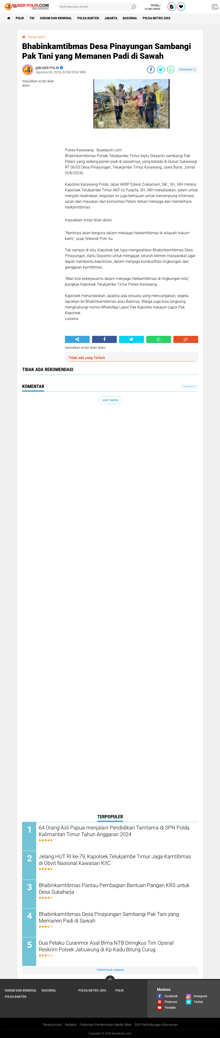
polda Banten (88, 18)
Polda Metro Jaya (156, 18)
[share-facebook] (151, 69)
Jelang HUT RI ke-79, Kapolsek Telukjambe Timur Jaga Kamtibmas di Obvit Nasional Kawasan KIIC (115, 860)
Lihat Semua (110, 400)
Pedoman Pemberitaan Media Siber (106, 1025)
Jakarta (110, 18)
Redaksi (71, 1025)
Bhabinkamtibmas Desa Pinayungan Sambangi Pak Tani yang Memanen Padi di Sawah (109, 917)
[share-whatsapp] (171, 69)
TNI (31, 18)
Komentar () (187, 69)
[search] (97, 6)
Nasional (130, 18)
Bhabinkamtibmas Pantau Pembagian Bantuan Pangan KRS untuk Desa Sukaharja (114, 888)
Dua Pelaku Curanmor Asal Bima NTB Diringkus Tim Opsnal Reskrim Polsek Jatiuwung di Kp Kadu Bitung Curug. (106, 946)
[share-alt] (77, 339)
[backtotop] (110, 980)
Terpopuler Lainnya (110, 970)
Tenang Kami (52, 1025)
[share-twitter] (161, 69)
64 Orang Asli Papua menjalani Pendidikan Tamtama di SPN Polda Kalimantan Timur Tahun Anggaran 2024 (114, 831)
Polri (20, 18)
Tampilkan (189, 386)
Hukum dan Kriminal (56, 18)
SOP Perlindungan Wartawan (156, 1025)
